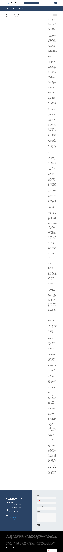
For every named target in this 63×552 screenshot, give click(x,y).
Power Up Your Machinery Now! (31, 3)
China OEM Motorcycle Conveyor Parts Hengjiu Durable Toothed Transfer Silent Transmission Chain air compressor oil (52, 67)
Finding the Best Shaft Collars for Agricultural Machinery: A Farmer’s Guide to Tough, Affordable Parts (52, 232)
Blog (17, 8)
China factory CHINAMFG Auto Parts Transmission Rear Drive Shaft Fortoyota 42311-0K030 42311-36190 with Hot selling (52, 437)
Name (38, 495)
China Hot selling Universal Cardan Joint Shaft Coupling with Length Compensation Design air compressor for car (52, 455)
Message (39, 511)
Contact (24, 8)
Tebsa (7, 8)
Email (38, 500)
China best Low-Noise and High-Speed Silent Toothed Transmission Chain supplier (52, 72)
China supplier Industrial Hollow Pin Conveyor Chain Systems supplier (52, 125)
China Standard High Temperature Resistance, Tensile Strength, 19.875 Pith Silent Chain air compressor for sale (52, 90)
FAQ (20, 8)
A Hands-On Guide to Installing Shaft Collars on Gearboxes (52, 227)
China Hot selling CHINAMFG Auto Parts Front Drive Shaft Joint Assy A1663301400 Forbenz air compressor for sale (52, 318)
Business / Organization (42, 506)
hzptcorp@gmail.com (12, 517)
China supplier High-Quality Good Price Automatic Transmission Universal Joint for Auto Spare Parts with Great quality (52, 261)
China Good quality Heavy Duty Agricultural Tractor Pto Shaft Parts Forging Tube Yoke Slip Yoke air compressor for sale (52, 312)
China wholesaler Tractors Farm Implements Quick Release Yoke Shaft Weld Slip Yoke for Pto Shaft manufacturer (52, 295)
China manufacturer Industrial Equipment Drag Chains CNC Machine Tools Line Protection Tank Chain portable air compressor (52, 130)
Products (12, 8)
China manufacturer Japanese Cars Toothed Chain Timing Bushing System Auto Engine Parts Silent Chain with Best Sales (52, 77)
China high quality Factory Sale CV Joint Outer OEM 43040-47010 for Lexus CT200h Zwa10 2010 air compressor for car (52, 250)
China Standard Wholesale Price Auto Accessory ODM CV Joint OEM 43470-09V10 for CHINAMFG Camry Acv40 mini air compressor (52, 238)
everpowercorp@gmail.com (14, 519)
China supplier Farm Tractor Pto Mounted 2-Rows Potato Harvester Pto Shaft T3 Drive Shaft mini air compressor (52, 390)
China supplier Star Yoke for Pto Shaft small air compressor (52, 300)
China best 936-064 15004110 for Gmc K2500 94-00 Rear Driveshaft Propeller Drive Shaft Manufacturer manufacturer (52, 423)
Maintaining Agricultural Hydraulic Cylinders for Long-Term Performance (52, 20)
